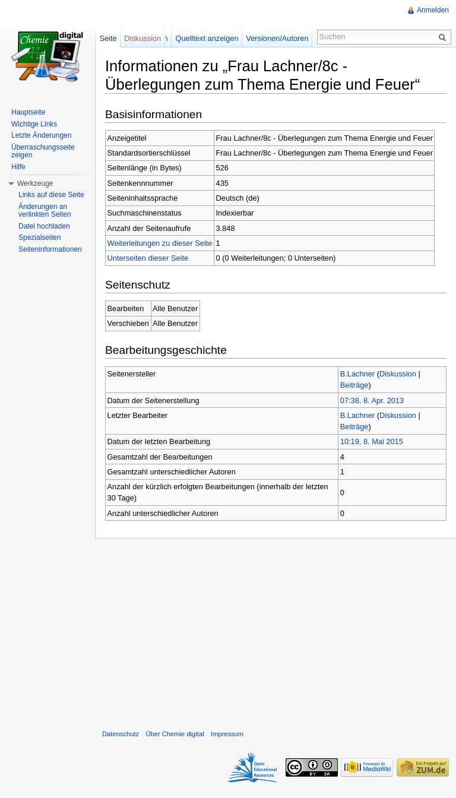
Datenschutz (120, 733)
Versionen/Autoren (277, 38)
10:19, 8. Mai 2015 (371, 441)
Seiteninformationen (50, 249)
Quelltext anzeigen (207, 38)
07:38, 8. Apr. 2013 (372, 400)
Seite (107, 38)
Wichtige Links (34, 124)
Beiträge (354, 385)
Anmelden (433, 10)
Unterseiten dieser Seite (148, 258)
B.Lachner (357, 373)
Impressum (227, 733)
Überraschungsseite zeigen (43, 151)
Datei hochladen (44, 226)
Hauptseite (28, 112)
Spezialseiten (39, 237)
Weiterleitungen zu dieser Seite (160, 243)
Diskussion (397, 373)
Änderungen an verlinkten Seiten (44, 210)
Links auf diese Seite (51, 195)
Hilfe (18, 167)
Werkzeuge (35, 183)
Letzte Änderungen (41, 135)
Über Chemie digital (174, 733)
